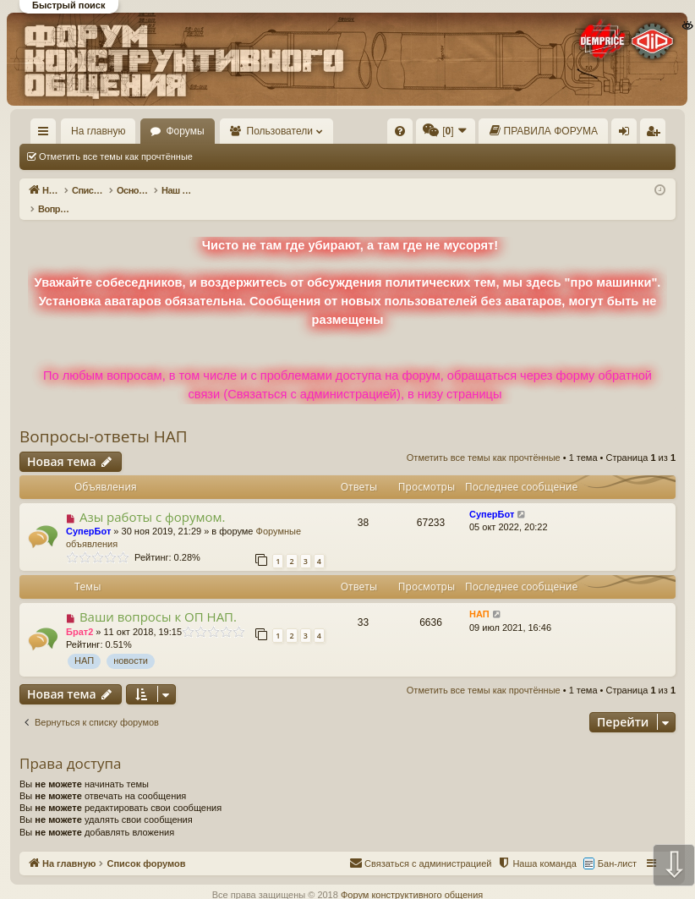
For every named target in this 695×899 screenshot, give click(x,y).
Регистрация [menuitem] (656, 134)
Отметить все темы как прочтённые (116, 156)
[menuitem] (400, 131)
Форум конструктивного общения (412, 877)
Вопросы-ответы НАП (103, 419)
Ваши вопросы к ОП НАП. (158, 598)
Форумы (185, 131)
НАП (84, 643)
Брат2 (79, 614)
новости (130, 643)
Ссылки (47, 134)
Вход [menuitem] (628, 134)
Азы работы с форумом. (152, 499)
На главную (98, 131)
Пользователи (280, 131)
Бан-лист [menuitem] (617, 846)
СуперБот (88, 513)
